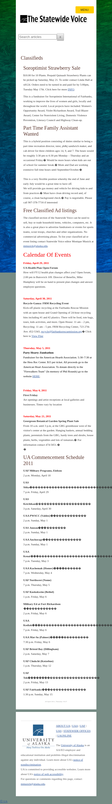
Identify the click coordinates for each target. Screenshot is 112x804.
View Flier (37, 335)
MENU (85, 9)
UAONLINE (64, 735)
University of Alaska (72, 745)
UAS (59, 730)
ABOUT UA (63, 725)
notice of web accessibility (48, 774)
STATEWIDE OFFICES (77, 730)
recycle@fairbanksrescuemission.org (61, 331)
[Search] (60, 37)
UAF (82, 725)
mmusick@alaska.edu (35, 245)
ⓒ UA (4, 801)
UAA (75, 725)
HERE (36, 376)
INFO (71, 89)
